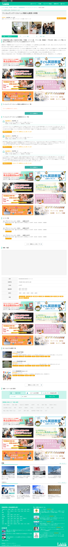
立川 (46, 411)
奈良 (21, 518)
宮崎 (28, 524)
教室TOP (10, 36)
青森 (12, 509)
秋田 (19, 509)
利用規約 (3, 543)
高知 (15, 522)
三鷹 (48, 408)
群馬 (25, 511)
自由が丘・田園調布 (24, 405)
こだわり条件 (13, 397)
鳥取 (18, 520)
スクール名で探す (34, 393)
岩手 (16, 509)
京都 (15, 518)
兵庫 (11, 518)
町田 (15, 408)
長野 (11, 517)
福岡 (8, 524)
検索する (52, 397)
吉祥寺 (32, 405)
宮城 (22, 509)
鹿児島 (15, 524)
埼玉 (16, 511)
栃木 (28, 511)
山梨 (8, 513)
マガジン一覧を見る (62, 483)
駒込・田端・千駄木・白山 (9, 411)
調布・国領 (26, 411)
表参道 (26, 408)
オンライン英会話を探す (51, 393)
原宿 (52, 408)
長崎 (19, 524)
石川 (15, 517)
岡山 (11, 520)
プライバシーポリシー (11, 543)
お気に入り (61, 18)
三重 (15, 515)
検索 (39, 3)
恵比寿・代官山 (53, 405)
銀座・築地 (44, 405)
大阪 (8, 518)
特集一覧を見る (62, 463)
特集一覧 (56, 3)
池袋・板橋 (14, 405)
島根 (21, 520)
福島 (28, 509)
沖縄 (8, 526)
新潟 (8, 517)
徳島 (18, 522)
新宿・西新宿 (6, 405)
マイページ (33, 3)
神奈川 (12, 511)
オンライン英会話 (48, 3)
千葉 (19, 511)
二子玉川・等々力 (40, 408)
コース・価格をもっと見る (33, 244)
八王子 (19, 411)
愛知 (8, 515)
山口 (15, 520)
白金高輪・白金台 (7, 408)
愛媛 (8, 522)
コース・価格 (26, 36)
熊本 (11, 524)
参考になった (7, 131)
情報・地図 (42, 36)
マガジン (63, 3)
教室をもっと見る (34, 385)
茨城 (22, 511)
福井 (21, 517)
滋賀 (18, 518)
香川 (11, 522)
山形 (25, 509)
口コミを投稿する (33, 113)
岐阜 (18, 515)
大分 (25, 524)
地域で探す (18, 393)
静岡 (11, 515)
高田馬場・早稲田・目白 (36, 411)
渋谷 (38, 405)
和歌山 (24, 518)
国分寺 (20, 408)
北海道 (8, 509)
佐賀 (22, 524)
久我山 (31, 408)
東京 (8, 511)
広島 (8, 520)
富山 (18, 517)
